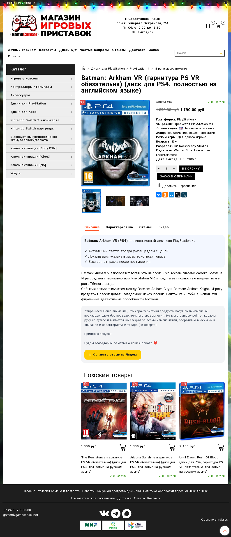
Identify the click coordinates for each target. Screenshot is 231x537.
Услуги (15, 173)
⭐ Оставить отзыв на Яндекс (113, 354)
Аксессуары (20, 95)
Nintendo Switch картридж (31, 128)
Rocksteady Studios (193, 146)
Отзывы (119, 50)
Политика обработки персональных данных (175, 491)
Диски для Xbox (23, 112)
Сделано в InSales (214, 519)
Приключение (177, 133)
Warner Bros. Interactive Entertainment (183, 152)
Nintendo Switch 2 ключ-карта (34, 120)
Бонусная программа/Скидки (119, 491)
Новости (88, 491)
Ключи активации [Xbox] (30, 156)
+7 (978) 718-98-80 (17, 510)
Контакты (47, 50)
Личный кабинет (22, 50)
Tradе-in (29, 491)
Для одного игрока (192, 137)
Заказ (154, 50)
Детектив (208, 133)
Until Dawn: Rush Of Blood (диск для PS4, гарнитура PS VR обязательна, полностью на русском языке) (201, 464)
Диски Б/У (68, 50)
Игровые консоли (24, 78)
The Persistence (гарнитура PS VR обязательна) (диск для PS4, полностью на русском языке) (104, 464)
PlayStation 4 (140, 68)
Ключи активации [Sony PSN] (33, 148)
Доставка (137, 50)
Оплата (14, 56)
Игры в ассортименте (171, 68)
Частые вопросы (94, 50)
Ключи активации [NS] (28, 165)
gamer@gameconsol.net (20, 515)
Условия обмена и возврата (59, 491)
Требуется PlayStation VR (193, 124)
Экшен (194, 133)
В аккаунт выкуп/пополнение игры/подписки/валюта (33, 138)
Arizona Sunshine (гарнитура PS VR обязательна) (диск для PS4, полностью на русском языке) (153, 464)
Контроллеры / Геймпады (31, 87)
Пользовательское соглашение (92, 498)
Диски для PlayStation (108, 68)
